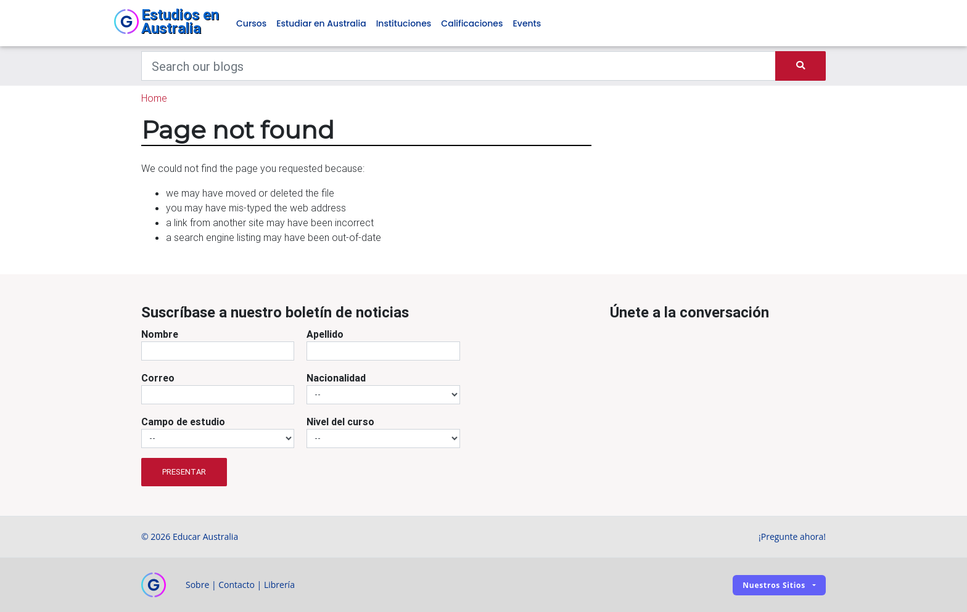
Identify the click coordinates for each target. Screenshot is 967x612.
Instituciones (404, 23)
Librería (279, 584)
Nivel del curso (340, 421)
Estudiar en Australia (321, 23)
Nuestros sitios (774, 585)
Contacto (236, 584)
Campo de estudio (183, 421)
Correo (158, 378)
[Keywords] (458, 66)
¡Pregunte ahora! (792, 536)
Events (526, 23)
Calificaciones (472, 23)
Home (154, 98)
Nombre (159, 334)
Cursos (251, 23)
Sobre (197, 584)
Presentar (184, 472)
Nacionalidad (336, 378)
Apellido (325, 334)
